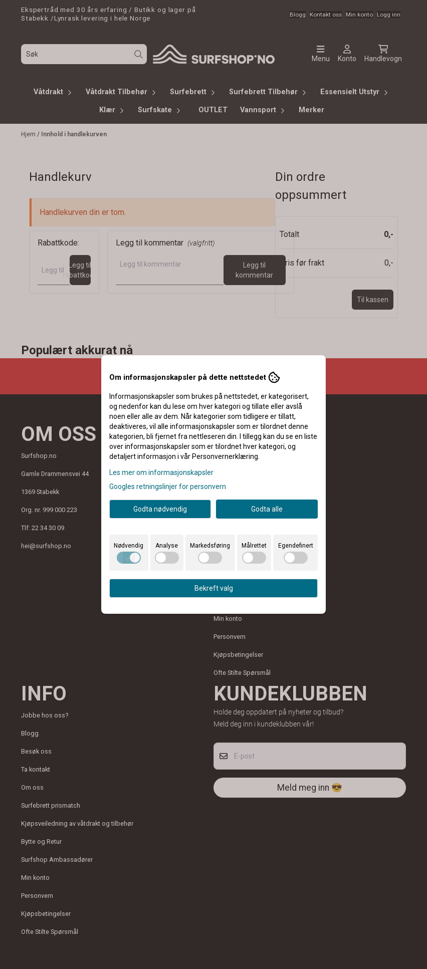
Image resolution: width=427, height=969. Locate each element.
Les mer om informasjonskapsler (161, 472)
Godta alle (267, 509)
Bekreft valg (213, 588)
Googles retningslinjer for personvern (167, 486)
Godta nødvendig (160, 509)
